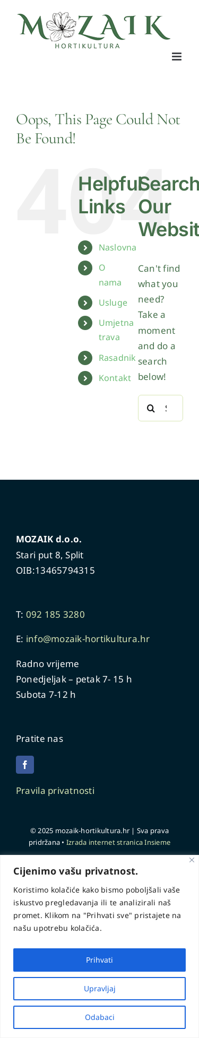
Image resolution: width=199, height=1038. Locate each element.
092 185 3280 (55, 614)
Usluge (113, 302)
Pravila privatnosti (56, 790)
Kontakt (115, 378)
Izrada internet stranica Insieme (118, 842)
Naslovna (118, 247)
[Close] (191, 860)
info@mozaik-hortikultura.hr (88, 639)
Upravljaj (100, 988)
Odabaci (100, 1017)
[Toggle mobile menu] (177, 56)
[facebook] (25, 765)
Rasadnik (117, 358)
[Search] (151, 408)
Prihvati (99, 960)
